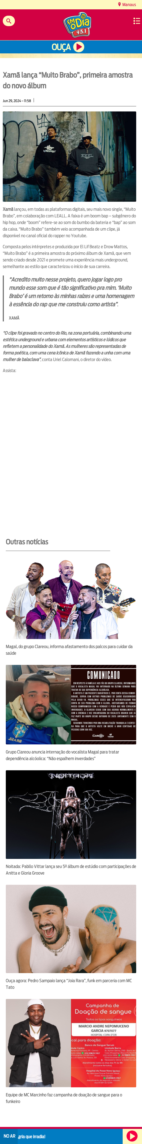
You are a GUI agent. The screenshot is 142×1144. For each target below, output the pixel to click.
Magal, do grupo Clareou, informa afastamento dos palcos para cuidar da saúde (69, 650)
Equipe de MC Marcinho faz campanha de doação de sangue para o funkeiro (64, 1098)
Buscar (9, 21)
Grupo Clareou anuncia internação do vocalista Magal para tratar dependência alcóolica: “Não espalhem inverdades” (62, 755)
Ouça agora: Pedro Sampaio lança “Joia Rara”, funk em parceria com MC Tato (69, 984)
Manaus (129, 4)
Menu (137, 21)
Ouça (61, 47)
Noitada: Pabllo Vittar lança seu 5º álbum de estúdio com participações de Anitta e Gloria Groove (71, 870)
